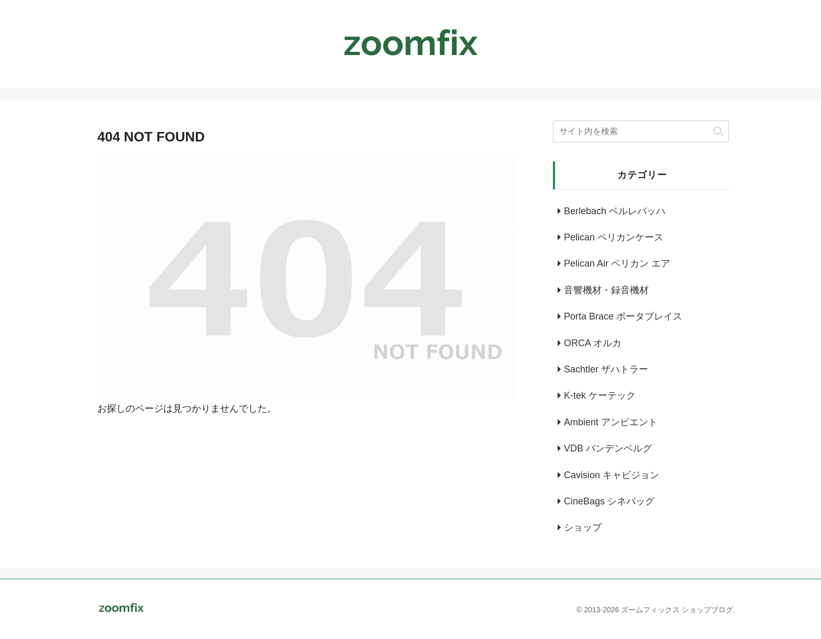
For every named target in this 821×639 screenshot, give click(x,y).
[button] (718, 131)
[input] (641, 131)
